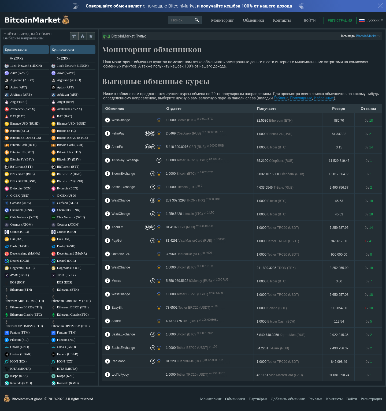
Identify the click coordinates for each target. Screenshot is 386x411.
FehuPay (118, 133)
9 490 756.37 (339, 187)
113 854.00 (339, 308)
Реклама (315, 399)
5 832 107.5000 (280, 174)
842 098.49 (339, 362)
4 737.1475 (195, 321)
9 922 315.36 (339, 335)
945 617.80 (339, 241)
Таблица (281, 98)
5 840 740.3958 (281, 335)
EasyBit (117, 307)
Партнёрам (257, 399)
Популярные (301, 98)
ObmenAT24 (120, 254)
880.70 (339, 120)
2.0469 (196, 133)
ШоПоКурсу (120, 374)
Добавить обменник (288, 399)
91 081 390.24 (339, 375)
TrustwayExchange (125, 160)
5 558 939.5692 (199, 281)
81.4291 (196, 241)
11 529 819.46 (339, 161)
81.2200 (198, 361)
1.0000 (189, 120)
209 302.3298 (193, 200)
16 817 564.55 (339, 174)
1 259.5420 (190, 214)
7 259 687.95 (339, 228)
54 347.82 (339, 134)
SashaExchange (123, 187)
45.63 (339, 201)
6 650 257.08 (339, 295)
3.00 (339, 281)
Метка (116, 281)
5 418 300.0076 (196, 147)
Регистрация (340, 20)
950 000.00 (339, 254)
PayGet (117, 240)
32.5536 (274, 120)
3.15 (339, 147)
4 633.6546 (275, 187)
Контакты (282, 20)
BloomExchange (123, 173)
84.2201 (273, 348)
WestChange (121, 120)
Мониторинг (222, 20)
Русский (369, 20)
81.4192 (190, 227)
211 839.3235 (276, 268)
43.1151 (280, 375)
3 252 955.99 (339, 268)
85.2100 (275, 161)
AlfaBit (116, 321)
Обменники (253, 20)
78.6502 (195, 308)
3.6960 (190, 254)
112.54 (339, 321)
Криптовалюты (25, 49)
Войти (310, 20)
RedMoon (118, 361)
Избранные (324, 98)
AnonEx (117, 147)
